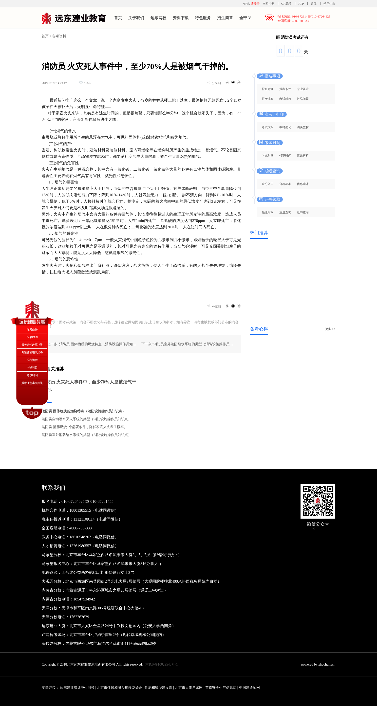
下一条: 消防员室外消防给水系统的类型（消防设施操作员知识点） (192, 344)
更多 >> (330, 329)
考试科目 (285, 99)
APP (301, 3)
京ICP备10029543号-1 (161, 664)
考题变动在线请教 (32, 352)
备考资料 (59, 36)
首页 (118, 18)
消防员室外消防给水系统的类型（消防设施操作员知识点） (87, 435)
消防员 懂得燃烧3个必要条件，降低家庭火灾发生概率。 (84, 427)
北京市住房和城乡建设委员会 (119, 687)
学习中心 (329, 3)
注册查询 (285, 212)
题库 (314, 3)
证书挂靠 (303, 212)
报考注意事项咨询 (32, 383)
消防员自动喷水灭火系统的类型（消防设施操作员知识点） (87, 419)
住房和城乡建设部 (158, 687)
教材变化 (285, 127)
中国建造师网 (249, 687)
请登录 (255, 3)
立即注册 (268, 3)
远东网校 (158, 18)
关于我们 (136, 18)
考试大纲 (268, 127)
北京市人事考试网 (189, 687)
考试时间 (268, 155)
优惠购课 (303, 184)
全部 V (245, 18)
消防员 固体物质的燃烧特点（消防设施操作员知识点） (84, 411)
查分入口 (268, 184)
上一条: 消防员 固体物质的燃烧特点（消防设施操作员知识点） (95, 344)
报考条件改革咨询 (32, 344)
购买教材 (303, 127)
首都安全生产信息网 (220, 687)
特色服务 (203, 18)
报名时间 (268, 89)
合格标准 (285, 184)
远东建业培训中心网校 (77, 687)
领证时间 (285, 155)
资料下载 (180, 18)
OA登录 (286, 3)
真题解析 (303, 155)
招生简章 (225, 18)
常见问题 (303, 99)
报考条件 (285, 89)
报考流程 (268, 99)
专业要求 (303, 89)
